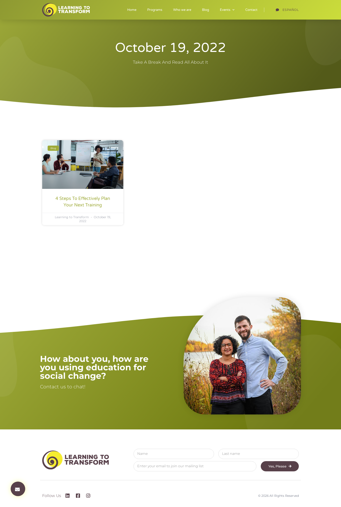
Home (131, 10)
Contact (251, 10)
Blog (205, 10)
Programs (154, 10)
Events (227, 10)
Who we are (182, 10)
